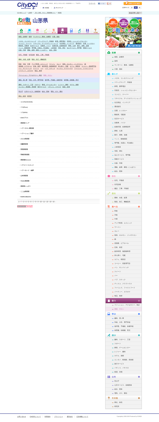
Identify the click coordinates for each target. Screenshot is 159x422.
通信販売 (79, 43)
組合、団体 (53, 50)
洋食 (24, 64)
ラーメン (52, 64)
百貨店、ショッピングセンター (77, 41)
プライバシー (58, 416)
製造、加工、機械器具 (39, 59)
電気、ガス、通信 (56, 91)
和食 (20, 64)
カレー (59, 64)
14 (53, 201)
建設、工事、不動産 (42, 54)
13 (50, 201)
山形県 (30, 13)
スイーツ (36, 68)
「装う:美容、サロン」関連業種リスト (45, 13)
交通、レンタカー (89, 43)
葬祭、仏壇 (72, 45)
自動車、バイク (45, 45)
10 (41, 201)
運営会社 (70, 416)
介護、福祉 (56, 36)
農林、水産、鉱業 (24, 59)
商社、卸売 (22, 96)
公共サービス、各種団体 (32, 91)
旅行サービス (42, 87)
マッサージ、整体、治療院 (42, 36)
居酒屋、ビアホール (25, 66)
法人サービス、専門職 (74, 48)
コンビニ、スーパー (25, 43)
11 (44, 201)
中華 (28, 64)
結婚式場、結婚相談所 (59, 45)
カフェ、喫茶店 (75, 66)
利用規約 (47, 416)
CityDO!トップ (21, 13)
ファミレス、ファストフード (83, 68)
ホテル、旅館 (74, 84)
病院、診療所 (23, 36)
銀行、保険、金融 (83, 45)
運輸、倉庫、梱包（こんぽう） (37, 50)
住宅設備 (32, 54)
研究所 (29, 96)
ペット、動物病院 (24, 48)
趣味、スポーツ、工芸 (26, 84)
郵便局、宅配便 (24, 45)
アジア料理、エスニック (40, 64)
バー (41, 68)
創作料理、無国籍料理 (49, 66)
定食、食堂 (36, 66)
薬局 (30, 36)
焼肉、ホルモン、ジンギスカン (72, 64)
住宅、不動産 (23, 54)
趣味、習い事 (23, 80)
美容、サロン (47, 75)
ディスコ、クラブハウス (65, 68)
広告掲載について (82, 416)
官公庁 (21, 91)
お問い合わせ (21, 416)
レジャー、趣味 (63, 84)
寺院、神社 (61, 48)
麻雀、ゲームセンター (49, 84)
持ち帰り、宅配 (63, 66)
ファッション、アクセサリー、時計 (30, 75)
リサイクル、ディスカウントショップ (45, 43)
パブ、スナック (50, 68)
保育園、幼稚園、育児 (71, 80)
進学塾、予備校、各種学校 (53, 80)
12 (47, 201)
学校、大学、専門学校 (36, 80)
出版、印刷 (22, 50)
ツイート (92, 3)
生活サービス (34, 45)
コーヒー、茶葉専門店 (89, 66)
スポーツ (37, 84)
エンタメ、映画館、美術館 (27, 87)
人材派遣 (54, 48)
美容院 (59, 13)
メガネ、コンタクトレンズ (27, 41)
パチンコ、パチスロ (54, 87)
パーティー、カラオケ (26, 70)
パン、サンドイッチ (25, 68)
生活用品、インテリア (67, 43)
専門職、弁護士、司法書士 (40, 48)
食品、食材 (38, 70)
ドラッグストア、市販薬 (46, 41)
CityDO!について (35, 416)
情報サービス (87, 48)
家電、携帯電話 (60, 41)
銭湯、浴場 (66, 87)
